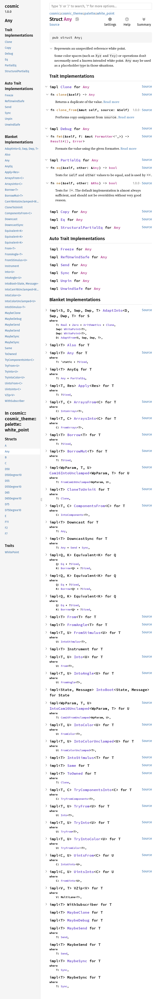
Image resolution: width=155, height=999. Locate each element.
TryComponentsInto (93, 789)
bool (113, 168)
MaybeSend (77, 928)
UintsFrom (84, 855)
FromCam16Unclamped (75, 482)
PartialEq (71, 160)
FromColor (68, 734)
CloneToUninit (81, 489)
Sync (65, 272)
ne (59, 183)
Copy (65, 211)
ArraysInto (85, 418)
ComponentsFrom (89, 505)
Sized (83, 362)
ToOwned (75, 773)
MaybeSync (77, 961)
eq (59, 168)
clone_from (67, 110)
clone (62, 94)
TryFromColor (70, 848)
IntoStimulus (70, 641)
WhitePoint (72, 329)
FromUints (68, 880)
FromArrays (69, 427)
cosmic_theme (72, 13)
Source (54, 24)
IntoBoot (105, 689)
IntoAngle (84, 673)
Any (86, 87)
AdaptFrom (68, 337)
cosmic (54, 13)
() (67, 141)
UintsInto (84, 871)
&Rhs (95, 183)
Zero (75, 325)
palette (89, 13)
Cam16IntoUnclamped (69, 473)
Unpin (66, 280)
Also (71, 345)
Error (78, 141)
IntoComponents (72, 515)
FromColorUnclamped (75, 750)
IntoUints (68, 864)
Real (64, 325)
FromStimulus (87, 632)
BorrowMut (77, 451)
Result (56, 141)
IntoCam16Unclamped (69, 708)
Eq (63, 219)
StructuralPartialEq (82, 227)
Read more (111, 102)
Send (65, 265)
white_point (105, 13)
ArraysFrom (85, 402)
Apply (83, 385)
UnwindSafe (72, 288)
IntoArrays (69, 411)
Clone (66, 87)
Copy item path (77, 19)
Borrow (74, 434)
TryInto (81, 822)
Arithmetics (92, 325)
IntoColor (84, 725)
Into (78, 657)
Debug (66, 128)
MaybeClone (78, 912)
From (71, 616)
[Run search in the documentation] (100, 6)
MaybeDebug (78, 920)
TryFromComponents (74, 799)
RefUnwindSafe (75, 257)
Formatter (104, 136)
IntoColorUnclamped (94, 741)
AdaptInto (113, 310)
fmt (60, 136)
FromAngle (77, 624)
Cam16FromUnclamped (75, 717)
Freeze (67, 249)
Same (71, 765)
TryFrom (81, 806)
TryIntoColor (87, 839)
